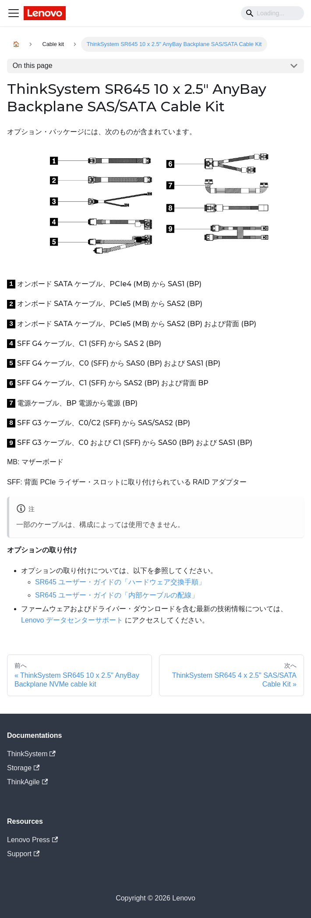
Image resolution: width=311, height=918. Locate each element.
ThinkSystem (31, 754)
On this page (33, 65)
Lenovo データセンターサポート (72, 620)
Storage (23, 768)
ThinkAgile (27, 782)
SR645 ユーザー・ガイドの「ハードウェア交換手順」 (120, 582)
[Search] (272, 13)
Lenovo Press (32, 839)
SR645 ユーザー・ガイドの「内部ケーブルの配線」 (116, 595)
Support (23, 854)
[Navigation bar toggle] (13, 13)
